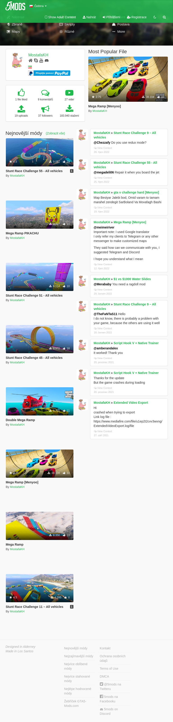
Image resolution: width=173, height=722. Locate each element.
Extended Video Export (131, 402)
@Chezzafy (102, 142)
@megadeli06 (104, 172)
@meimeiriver (104, 227)
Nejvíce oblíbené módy (76, 666)
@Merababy (103, 284)
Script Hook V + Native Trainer (136, 343)
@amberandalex (106, 348)
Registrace (137, 17)
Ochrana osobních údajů (112, 658)
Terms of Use (109, 668)
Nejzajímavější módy (78, 656)
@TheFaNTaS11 (105, 314)
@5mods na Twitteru (110, 686)
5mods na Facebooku (109, 699)
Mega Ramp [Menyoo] (130, 222)
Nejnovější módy (76, 648)
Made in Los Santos (20, 651)
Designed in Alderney (21, 646)
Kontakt (105, 648)
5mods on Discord (109, 711)
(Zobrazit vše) (55, 133)
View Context (103, 148)
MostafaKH (38, 55)
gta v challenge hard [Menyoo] (136, 192)
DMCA (104, 676)
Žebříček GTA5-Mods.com (75, 703)
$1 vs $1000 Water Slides (132, 279)
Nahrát (89, 17)
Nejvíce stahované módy (77, 679)
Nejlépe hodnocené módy (77, 691)
